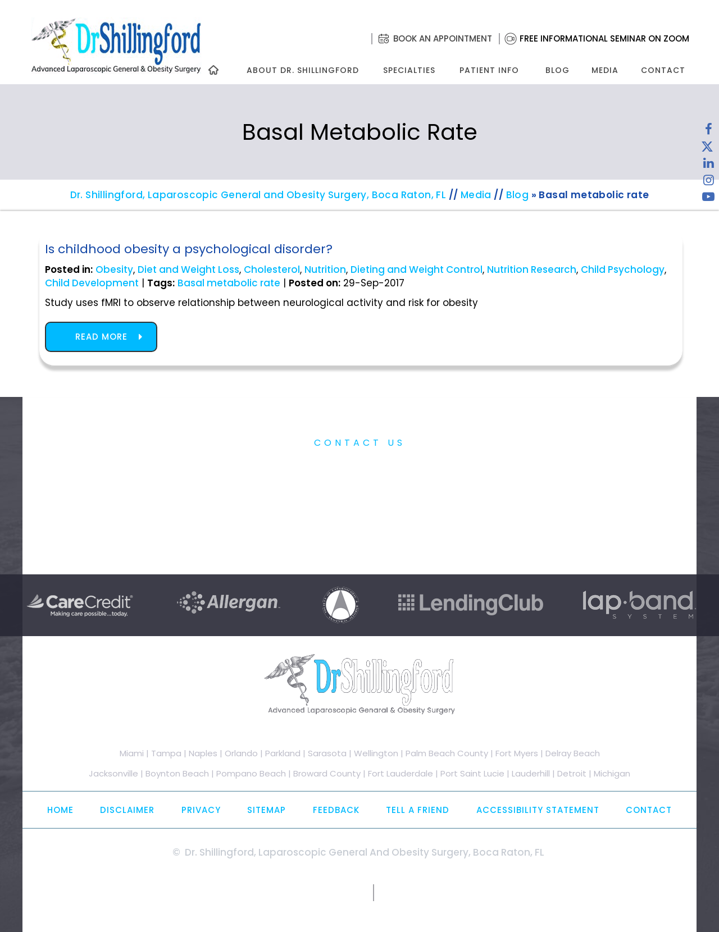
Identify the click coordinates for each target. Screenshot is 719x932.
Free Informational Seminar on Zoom (604, 38)
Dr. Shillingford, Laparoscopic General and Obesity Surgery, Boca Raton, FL (258, 195)
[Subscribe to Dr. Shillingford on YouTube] (708, 199)
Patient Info (489, 70)
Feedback (336, 810)
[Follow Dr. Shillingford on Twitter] (707, 148)
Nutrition (325, 269)
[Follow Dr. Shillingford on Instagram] (708, 182)
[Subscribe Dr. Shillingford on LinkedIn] (708, 165)
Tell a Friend (417, 810)
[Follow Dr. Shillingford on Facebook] (708, 132)
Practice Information (359, 468)
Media (604, 70)
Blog (557, 70)
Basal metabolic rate (229, 283)
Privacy (201, 810)
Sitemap (266, 810)
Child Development (92, 283)
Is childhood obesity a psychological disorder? (189, 249)
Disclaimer (127, 810)
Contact (663, 70)
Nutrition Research (531, 269)
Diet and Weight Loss (188, 269)
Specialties (408, 70)
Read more (101, 336)
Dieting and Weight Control (417, 269)
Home (60, 810)
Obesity (114, 269)
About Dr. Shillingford (303, 70)
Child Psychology (623, 269)
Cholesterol (272, 269)
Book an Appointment (442, 38)
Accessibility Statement (537, 810)
